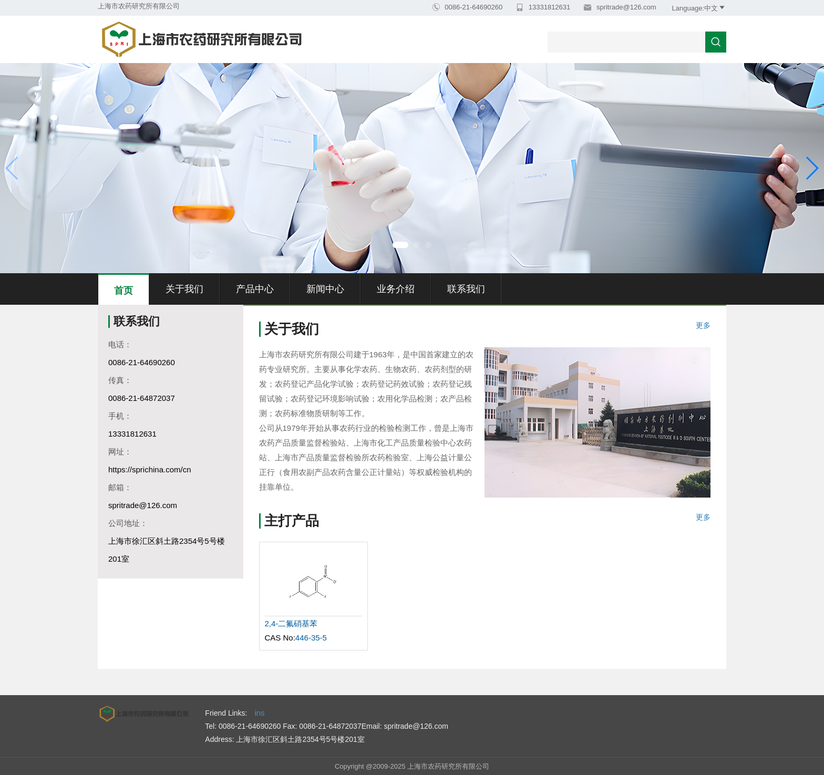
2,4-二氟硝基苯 (291, 623)
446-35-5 (311, 637)
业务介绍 (396, 289)
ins (259, 712)
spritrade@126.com (625, 7)
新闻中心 (325, 289)
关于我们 (184, 289)
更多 (703, 325)
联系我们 (466, 289)
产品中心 (255, 289)
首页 (123, 290)
